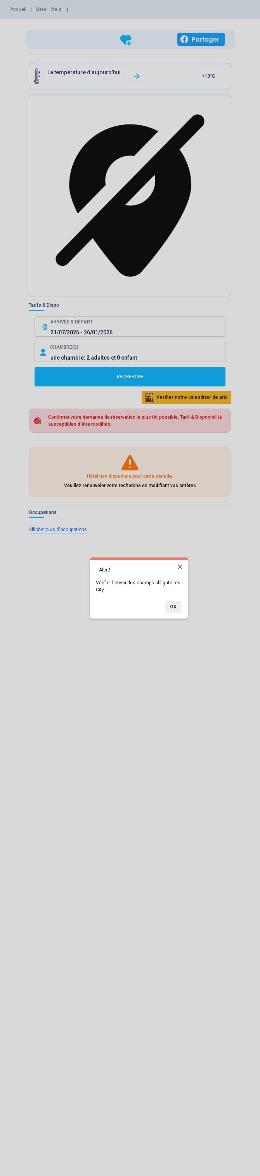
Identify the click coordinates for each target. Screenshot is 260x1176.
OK (173, 607)
